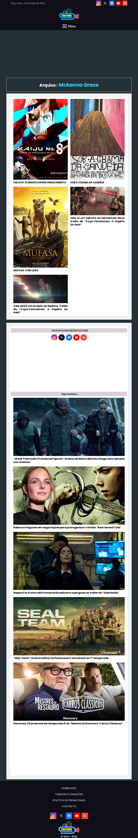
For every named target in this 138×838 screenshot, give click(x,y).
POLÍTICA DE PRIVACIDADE (69, 800)
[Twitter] (105, 3)
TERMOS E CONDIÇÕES (69, 794)
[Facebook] (111, 3)
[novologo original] (69, 14)
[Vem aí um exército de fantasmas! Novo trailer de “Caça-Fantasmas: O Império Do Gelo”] (97, 229)
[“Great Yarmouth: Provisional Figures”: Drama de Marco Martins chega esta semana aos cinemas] (69, 431)
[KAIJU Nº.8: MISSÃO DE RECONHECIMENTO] (40, 141)
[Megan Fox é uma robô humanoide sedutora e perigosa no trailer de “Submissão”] (69, 563)
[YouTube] (118, 3)
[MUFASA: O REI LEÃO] (40, 229)
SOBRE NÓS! (69, 788)
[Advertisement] (69, 54)
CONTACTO (69, 806)
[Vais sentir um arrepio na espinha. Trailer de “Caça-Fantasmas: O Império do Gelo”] (40, 294)
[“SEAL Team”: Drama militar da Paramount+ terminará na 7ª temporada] (69, 628)
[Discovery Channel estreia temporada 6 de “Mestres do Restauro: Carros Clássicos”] (69, 693)
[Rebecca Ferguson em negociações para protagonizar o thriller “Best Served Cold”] (69, 497)
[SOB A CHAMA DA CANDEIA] (97, 141)
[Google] (125, 3)
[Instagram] (98, 3)
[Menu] (69, 26)
